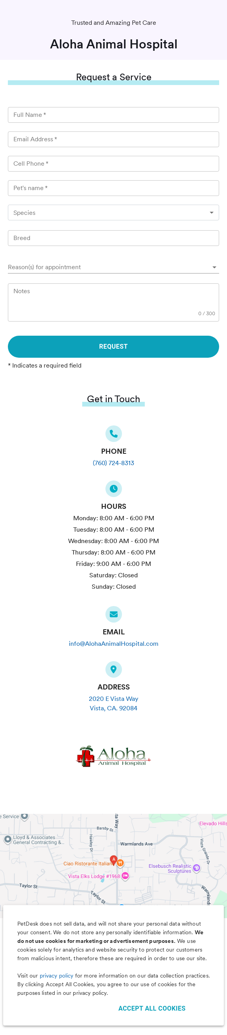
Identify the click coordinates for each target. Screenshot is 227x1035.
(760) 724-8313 (113, 463)
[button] (113, 267)
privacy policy (57, 975)
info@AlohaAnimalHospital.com (114, 643)
